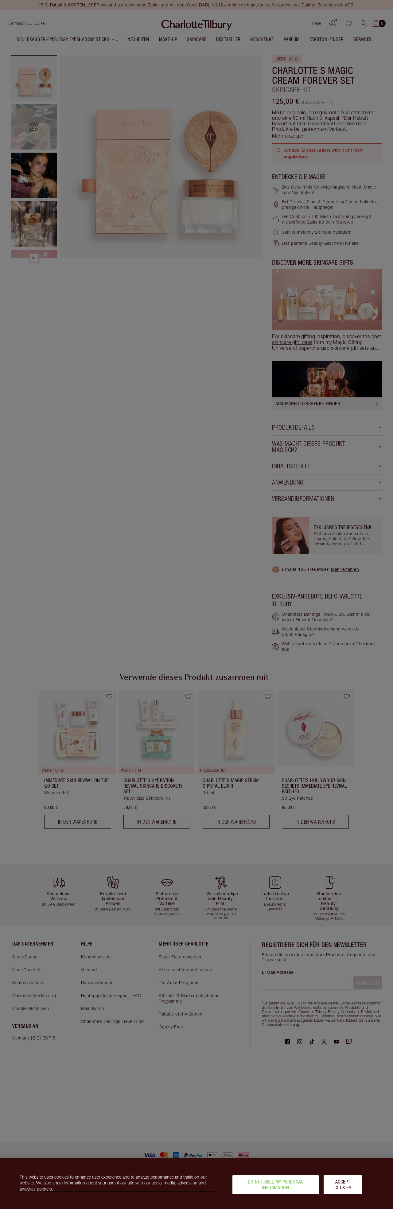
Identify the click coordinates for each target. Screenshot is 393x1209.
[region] (196, 1183)
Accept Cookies (343, 1184)
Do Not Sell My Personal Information (276, 1184)
